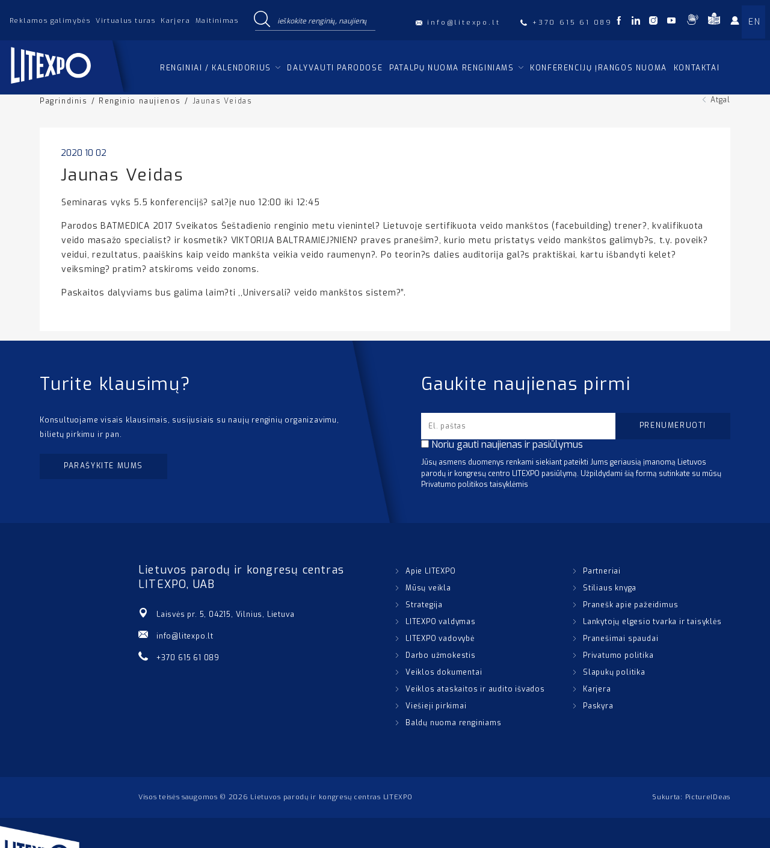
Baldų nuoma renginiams (453, 723)
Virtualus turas (125, 20)
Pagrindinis (64, 101)
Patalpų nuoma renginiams (451, 68)
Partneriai (602, 571)
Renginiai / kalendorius (215, 68)
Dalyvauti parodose (335, 68)
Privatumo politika (618, 655)
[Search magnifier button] (261, 20)
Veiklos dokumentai (443, 672)
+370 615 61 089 (188, 658)
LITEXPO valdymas (440, 622)
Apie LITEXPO (430, 571)
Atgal (720, 100)
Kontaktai (696, 68)
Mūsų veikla (428, 588)
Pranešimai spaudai (620, 638)
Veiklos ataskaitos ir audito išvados (475, 689)
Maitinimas (217, 20)
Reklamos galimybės (50, 20)
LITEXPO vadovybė (440, 638)
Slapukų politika (614, 672)
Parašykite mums (103, 466)
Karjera (175, 20)
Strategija (424, 605)
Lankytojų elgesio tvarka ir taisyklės (652, 622)
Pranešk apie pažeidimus (630, 605)
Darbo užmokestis (440, 655)
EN (754, 22)
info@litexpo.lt (185, 636)
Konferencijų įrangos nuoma (598, 68)
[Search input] (323, 20)
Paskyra (598, 706)
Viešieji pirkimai (436, 706)
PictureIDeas (707, 797)
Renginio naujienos (140, 101)
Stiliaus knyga (609, 588)
